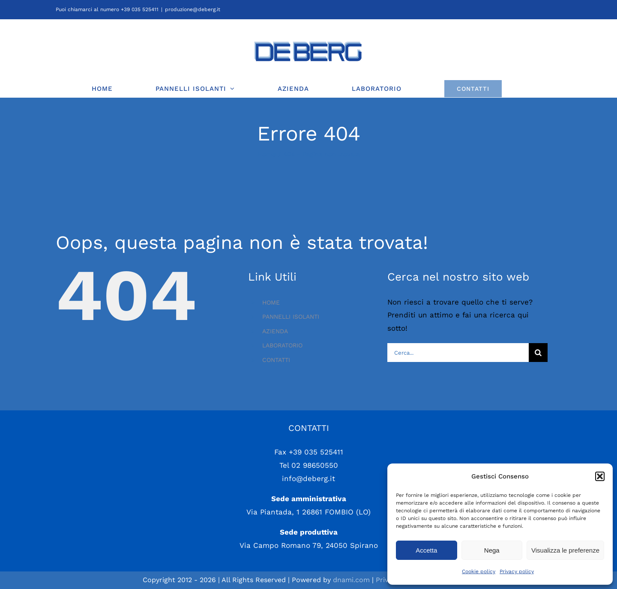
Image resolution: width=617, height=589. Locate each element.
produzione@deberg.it (192, 9)
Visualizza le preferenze (565, 550)
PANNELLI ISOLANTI (290, 316)
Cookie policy (478, 571)
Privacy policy (517, 571)
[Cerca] (538, 352)
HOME (271, 302)
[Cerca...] (457, 352)
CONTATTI (276, 359)
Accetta (426, 550)
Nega (492, 550)
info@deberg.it (308, 478)
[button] (600, 476)
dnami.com (351, 580)
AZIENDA (275, 331)
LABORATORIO (282, 345)
